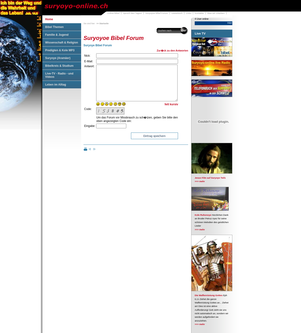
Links (188, 13)
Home (49, 19)
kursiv (174, 111)
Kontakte (199, 13)
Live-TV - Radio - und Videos (59, 75)
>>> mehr (200, 181)
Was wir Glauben (216, 13)
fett (167, 111)
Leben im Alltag (55, 84)
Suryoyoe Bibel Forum (156, 13)
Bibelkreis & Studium (59, 65)
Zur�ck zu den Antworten (172, 50)
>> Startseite (102, 23)
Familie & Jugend (56, 34)
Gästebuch (176, 13)
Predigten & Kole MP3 (60, 50)
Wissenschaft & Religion (61, 42)
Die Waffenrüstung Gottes (208, 295)
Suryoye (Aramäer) (57, 58)
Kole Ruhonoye (203, 215)
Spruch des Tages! (132, 13)
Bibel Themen (54, 27)
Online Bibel (113, 13)
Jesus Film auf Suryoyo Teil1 (210, 177)
